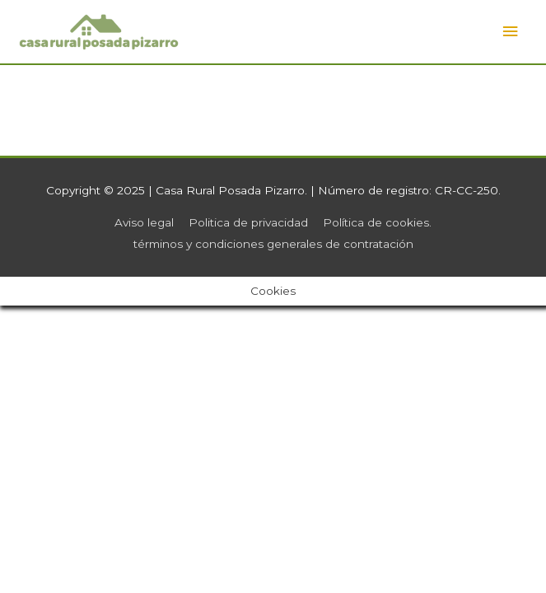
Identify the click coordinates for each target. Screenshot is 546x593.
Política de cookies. (377, 222)
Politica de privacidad (248, 222)
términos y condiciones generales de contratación (273, 243)
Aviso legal (144, 222)
